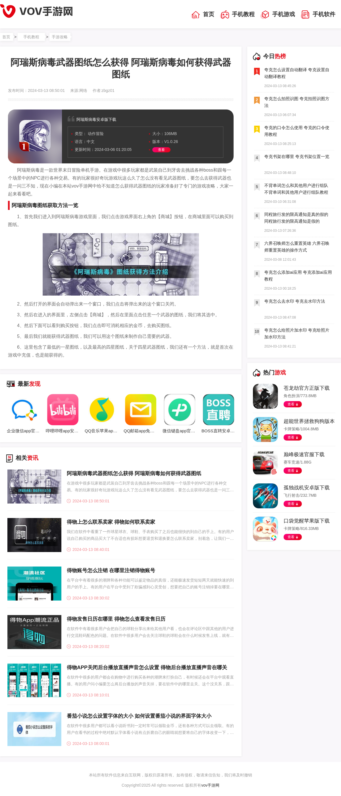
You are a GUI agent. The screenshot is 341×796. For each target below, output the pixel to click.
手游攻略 (60, 37)
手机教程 (237, 14)
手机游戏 (277, 14)
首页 (202, 14)
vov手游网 (210, 785)
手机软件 (318, 14)
